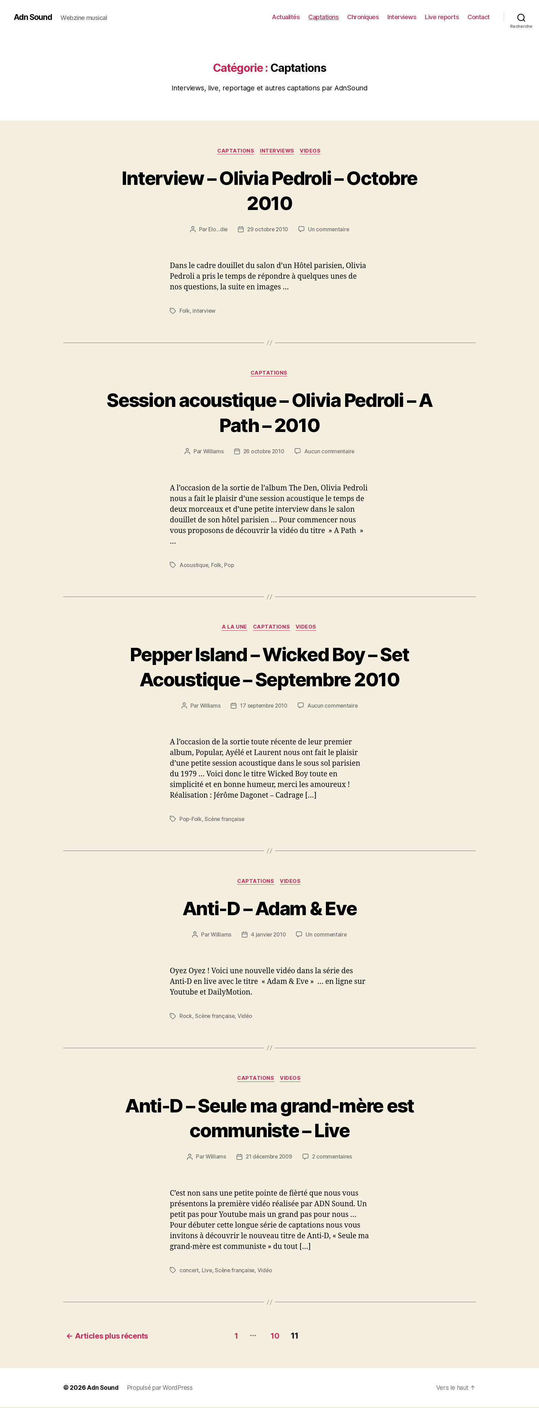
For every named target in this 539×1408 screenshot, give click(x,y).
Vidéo (246, 1017)
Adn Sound (34, 17)
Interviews (401, 17)
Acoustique (193, 565)
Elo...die (217, 229)
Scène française (225, 820)
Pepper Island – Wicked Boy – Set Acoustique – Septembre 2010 (269, 667)
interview (204, 311)
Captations (323, 17)
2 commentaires (333, 1158)
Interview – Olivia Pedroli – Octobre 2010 (269, 190)
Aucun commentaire (330, 452)
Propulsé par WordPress (161, 1388)
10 (277, 1337)
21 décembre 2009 (268, 1158)
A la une (233, 628)
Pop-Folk (190, 820)
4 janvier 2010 (268, 936)
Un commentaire (330, 229)
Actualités (286, 17)
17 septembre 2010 (263, 706)
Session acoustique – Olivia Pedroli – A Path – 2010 (269, 413)
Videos (312, 151)
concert (189, 1272)
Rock (185, 1017)
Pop (229, 565)
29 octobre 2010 (267, 229)
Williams (211, 452)
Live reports (442, 17)
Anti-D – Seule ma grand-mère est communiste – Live (269, 1119)
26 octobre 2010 (263, 452)
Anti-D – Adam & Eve (269, 909)
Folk (184, 311)
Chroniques (363, 17)
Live (207, 1272)
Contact (479, 17)
